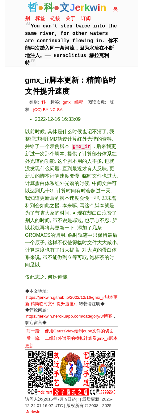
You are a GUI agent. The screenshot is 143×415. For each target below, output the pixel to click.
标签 (40, 18)
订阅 (86, 18)
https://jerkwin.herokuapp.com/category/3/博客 (69, 316)
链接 (55, 18)
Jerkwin (33, 411)
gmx (67, 102)
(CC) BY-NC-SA (47, 109)
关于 (70, 18)
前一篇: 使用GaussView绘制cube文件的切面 (70, 331)
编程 (78, 102)
